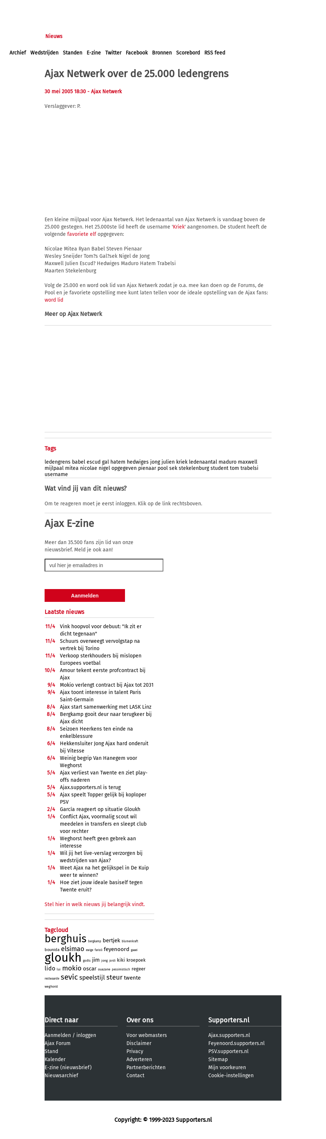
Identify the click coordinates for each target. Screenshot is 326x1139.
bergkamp (94, 941)
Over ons (139, 1020)
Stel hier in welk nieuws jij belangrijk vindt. (95, 904)
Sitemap (218, 1059)
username (56, 474)
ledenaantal (203, 462)
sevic (69, 977)
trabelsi (249, 468)
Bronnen (162, 53)
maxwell (247, 462)
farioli (98, 950)
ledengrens (58, 462)
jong (155, 462)
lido (50, 968)
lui (59, 969)
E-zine (94, 53)
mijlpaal (54, 468)
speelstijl (92, 977)
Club (138, 36)
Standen (72, 53)
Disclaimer (138, 1043)
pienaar (147, 468)
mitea (72, 468)
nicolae (88, 468)
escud (94, 462)
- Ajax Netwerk (104, 91)
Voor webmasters (146, 1035)
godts (87, 960)
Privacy (134, 1051)
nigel (104, 468)
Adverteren (139, 1059)
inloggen (20, 7)
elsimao (72, 949)
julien (168, 462)
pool (163, 468)
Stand (51, 1051)
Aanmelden (58, 1035)
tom (234, 468)
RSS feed (214, 53)
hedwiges (138, 462)
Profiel (159, 36)
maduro (227, 462)
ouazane (104, 969)
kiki (121, 960)
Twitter (113, 53)
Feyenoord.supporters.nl (236, 1043)
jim (96, 960)
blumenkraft (130, 941)
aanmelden (48, 7)
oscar (89, 968)
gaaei (134, 950)
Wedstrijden (44, 53)
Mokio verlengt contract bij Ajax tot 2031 (106, 685)
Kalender (55, 1059)
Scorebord (188, 53)
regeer (138, 969)
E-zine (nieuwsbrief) (68, 1067)
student (219, 468)
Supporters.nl (228, 1020)
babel (78, 462)
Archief (18, 53)
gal (105, 462)
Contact (135, 1075)
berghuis (66, 938)
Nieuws (53, 36)
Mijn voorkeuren (227, 1067)
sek (173, 468)
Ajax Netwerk (85, 313)
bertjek (111, 940)
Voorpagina (23, 36)
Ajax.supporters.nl (229, 1035)
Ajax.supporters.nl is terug (90, 787)
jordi (112, 960)
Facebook (137, 53)
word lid (54, 300)
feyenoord (116, 949)
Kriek (179, 227)
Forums (80, 36)
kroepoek (135, 960)
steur (114, 977)
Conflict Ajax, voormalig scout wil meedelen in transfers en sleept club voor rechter (103, 824)
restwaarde (52, 978)
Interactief (111, 36)
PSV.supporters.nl (228, 1051)
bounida (52, 949)
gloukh (63, 957)
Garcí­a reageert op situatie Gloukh (100, 809)
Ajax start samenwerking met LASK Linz (105, 707)
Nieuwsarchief (61, 1075)
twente (132, 977)
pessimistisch (121, 969)
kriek (181, 462)
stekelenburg (194, 468)
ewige (89, 950)
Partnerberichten (146, 1067)
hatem (117, 462)
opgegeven (124, 468)
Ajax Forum (58, 1043)
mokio (72, 968)
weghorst (51, 986)
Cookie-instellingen (231, 1075)
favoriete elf (81, 234)
